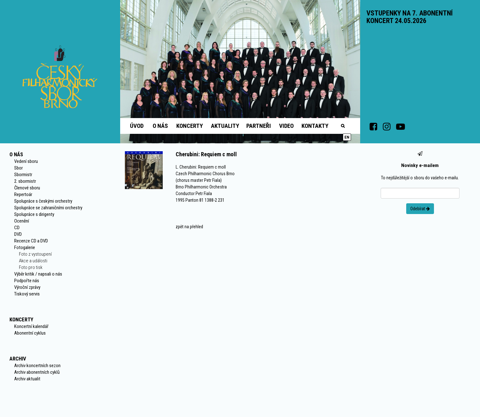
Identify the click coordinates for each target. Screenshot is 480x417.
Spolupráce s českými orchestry (43, 201)
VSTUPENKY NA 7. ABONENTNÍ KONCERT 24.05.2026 (409, 17)
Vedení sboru (26, 161)
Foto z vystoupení (35, 254)
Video (286, 125)
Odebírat (420, 208)
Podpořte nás (26, 280)
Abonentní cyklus (30, 333)
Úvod (136, 125)
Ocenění (21, 221)
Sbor (18, 168)
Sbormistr (23, 174)
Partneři (258, 125)
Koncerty (189, 125)
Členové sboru (27, 188)
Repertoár (23, 194)
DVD (18, 234)
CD (17, 227)
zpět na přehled (189, 226)
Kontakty (314, 125)
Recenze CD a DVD (31, 241)
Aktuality (225, 125)
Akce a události (33, 261)
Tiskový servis (27, 294)
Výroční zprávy (27, 287)
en (346, 137)
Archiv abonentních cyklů (37, 372)
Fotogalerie (24, 247)
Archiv (17, 358)
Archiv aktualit (27, 379)
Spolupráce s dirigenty (34, 214)
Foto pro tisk (30, 267)
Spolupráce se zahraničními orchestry (48, 208)
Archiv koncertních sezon (37, 365)
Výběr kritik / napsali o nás (38, 274)
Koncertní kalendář (31, 326)
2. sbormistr (25, 181)
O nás (160, 125)
